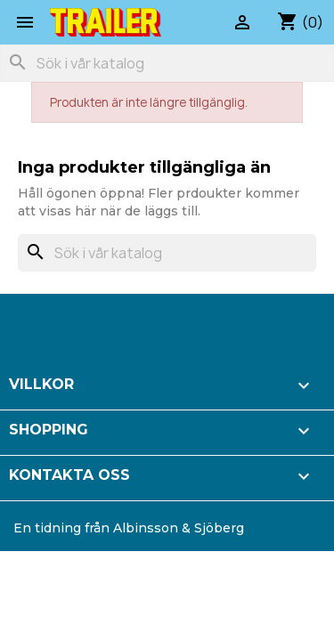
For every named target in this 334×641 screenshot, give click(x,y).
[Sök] (167, 63)
